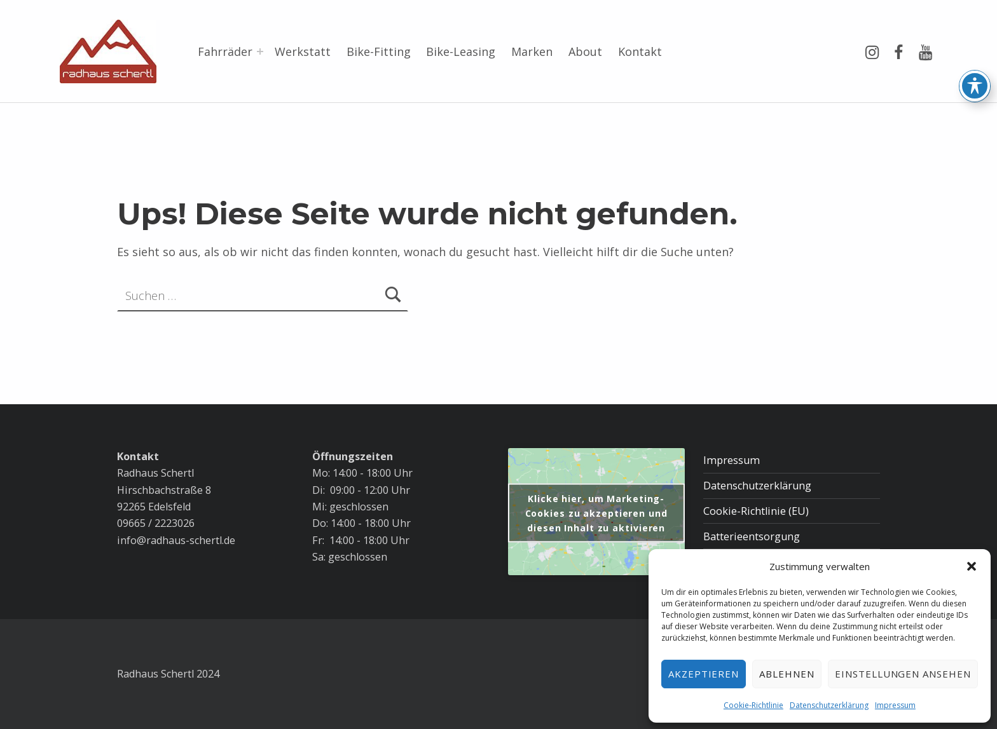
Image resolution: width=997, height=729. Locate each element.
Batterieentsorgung (751, 536)
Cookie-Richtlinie (753, 705)
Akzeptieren (703, 673)
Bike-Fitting (379, 51)
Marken (532, 51)
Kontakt (640, 51)
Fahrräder (225, 51)
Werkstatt (303, 51)
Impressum (895, 705)
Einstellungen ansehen (903, 673)
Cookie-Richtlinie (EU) (756, 511)
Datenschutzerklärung (829, 705)
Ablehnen (787, 673)
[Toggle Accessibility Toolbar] (974, 39)
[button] (971, 566)
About (585, 51)
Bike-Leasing (460, 51)
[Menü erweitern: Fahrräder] (260, 51)
